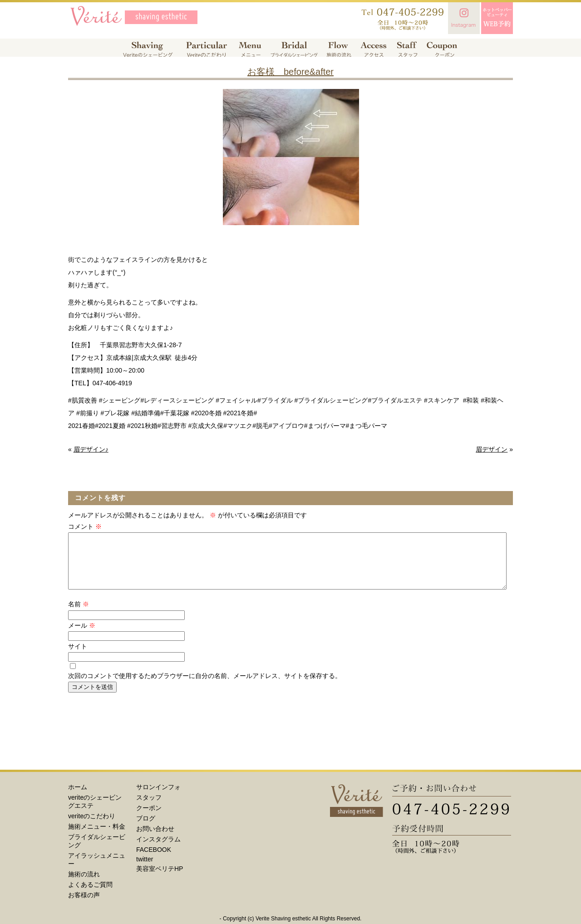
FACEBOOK (153, 860)
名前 (78, 615)
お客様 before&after (290, 72)
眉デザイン (491, 449)
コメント (85, 526)
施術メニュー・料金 (96, 837)
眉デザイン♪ (91, 449)
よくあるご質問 (90, 895)
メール (81, 636)
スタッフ (149, 808)
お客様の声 (84, 905)
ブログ (145, 829)
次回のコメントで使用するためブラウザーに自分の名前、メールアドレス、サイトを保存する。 (204, 686)
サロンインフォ (158, 797)
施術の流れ (84, 885)
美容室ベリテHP (159, 879)
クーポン (149, 818)
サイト (77, 657)
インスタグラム (158, 850)
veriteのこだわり (91, 827)
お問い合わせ (155, 839)
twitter (144, 870)
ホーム (77, 797)
